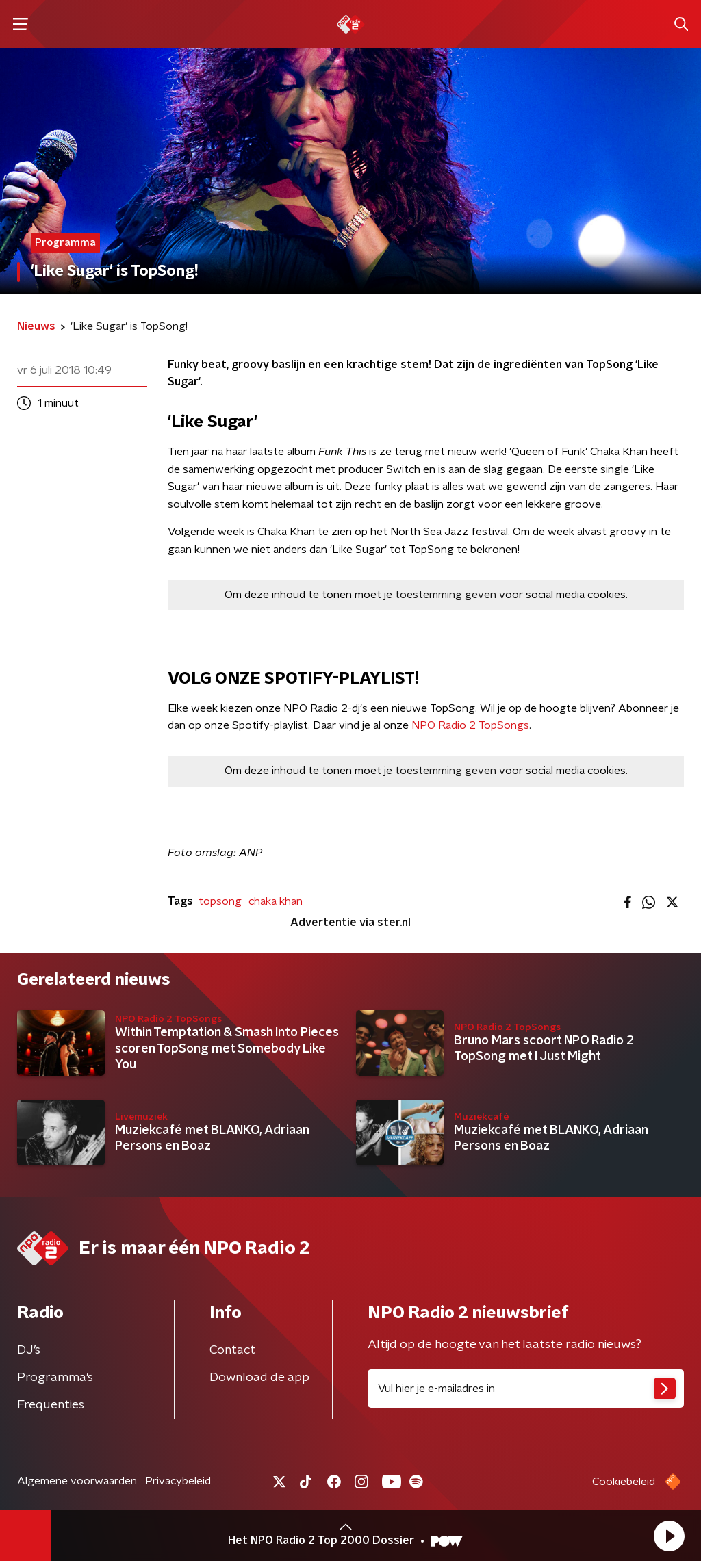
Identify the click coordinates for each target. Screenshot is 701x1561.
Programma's (55, 1377)
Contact (232, 1350)
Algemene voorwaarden (77, 1480)
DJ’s (28, 1350)
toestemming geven (445, 594)
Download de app (259, 1377)
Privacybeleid (178, 1480)
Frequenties (50, 1405)
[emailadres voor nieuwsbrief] (526, 1388)
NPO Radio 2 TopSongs (470, 725)
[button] (669, 1536)
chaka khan (275, 901)
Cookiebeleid (623, 1481)
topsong (220, 901)
